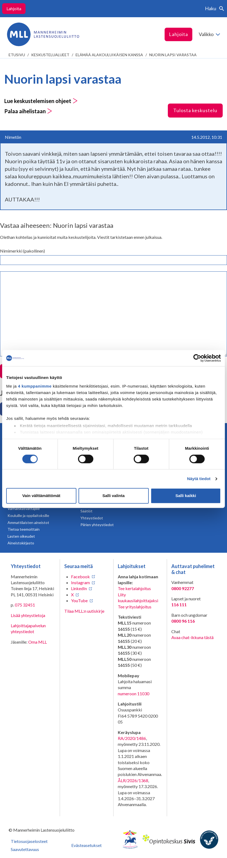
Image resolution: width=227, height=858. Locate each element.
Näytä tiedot (199, 478)
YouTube (79, 600)
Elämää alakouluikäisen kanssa (109, 54)
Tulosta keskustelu (195, 110)
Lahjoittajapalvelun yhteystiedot (28, 628)
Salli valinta (113, 496)
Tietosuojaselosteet (29, 841)
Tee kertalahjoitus (134, 588)
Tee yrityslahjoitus (134, 606)
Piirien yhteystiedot (97, 524)
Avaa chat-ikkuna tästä (192, 637)
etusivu (17, 54)
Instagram (80, 582)
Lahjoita (13, 8)
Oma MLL (37, 641)
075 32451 (25, 604)
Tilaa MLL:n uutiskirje (84, 611)
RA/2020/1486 (132, 738)
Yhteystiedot (91, 518)
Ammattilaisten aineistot (28, 522)
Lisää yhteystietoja (28, 615)
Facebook (80, 576)
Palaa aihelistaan (28, 111)
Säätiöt (86, 511)
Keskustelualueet (50, 54)
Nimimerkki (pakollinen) (22, 250)
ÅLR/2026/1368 (133, 780)
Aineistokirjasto (21, 543)
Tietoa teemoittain (24, 529)
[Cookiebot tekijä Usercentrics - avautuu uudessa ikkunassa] (197, 358)
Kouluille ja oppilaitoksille (28, 515)
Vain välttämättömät (41, 496)
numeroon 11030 (133, 693)
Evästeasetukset (86, 845)
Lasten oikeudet (21, 536)
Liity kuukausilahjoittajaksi (138, 597)
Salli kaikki (185, 496)
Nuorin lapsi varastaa (173, 54)
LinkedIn (79, 588)
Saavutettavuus (25, 849)
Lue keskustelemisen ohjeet (41, 101)
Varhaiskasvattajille (24, 508)
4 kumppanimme (35, 386)
